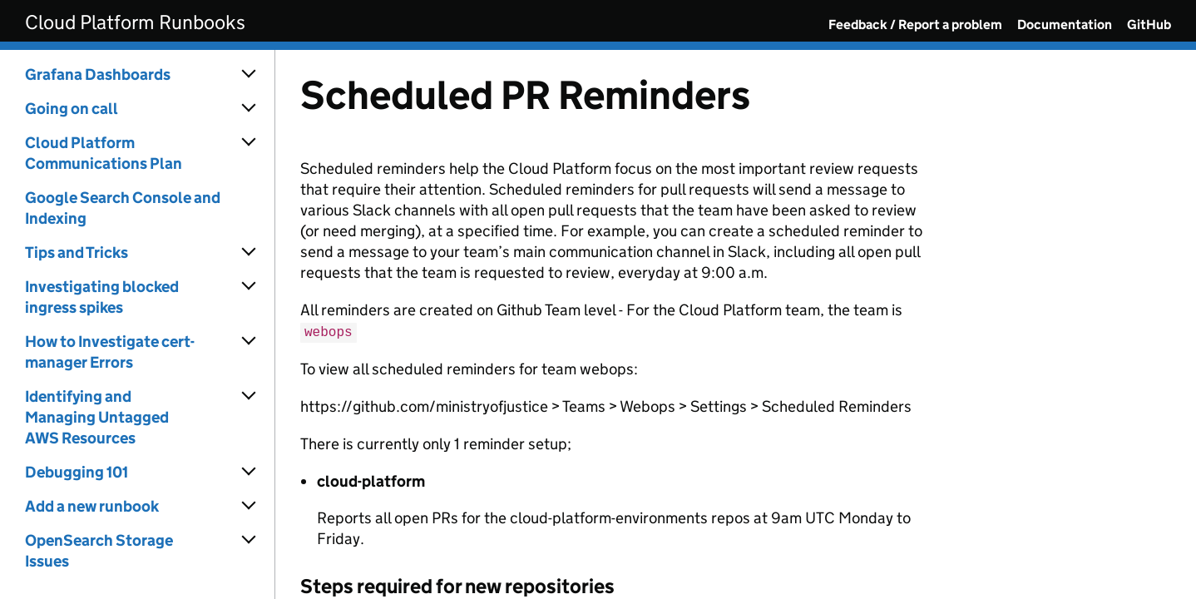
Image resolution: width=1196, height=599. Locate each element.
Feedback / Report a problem (915, 24)
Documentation (1064, 24)
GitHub (1149, 24)
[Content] (735, 324)
